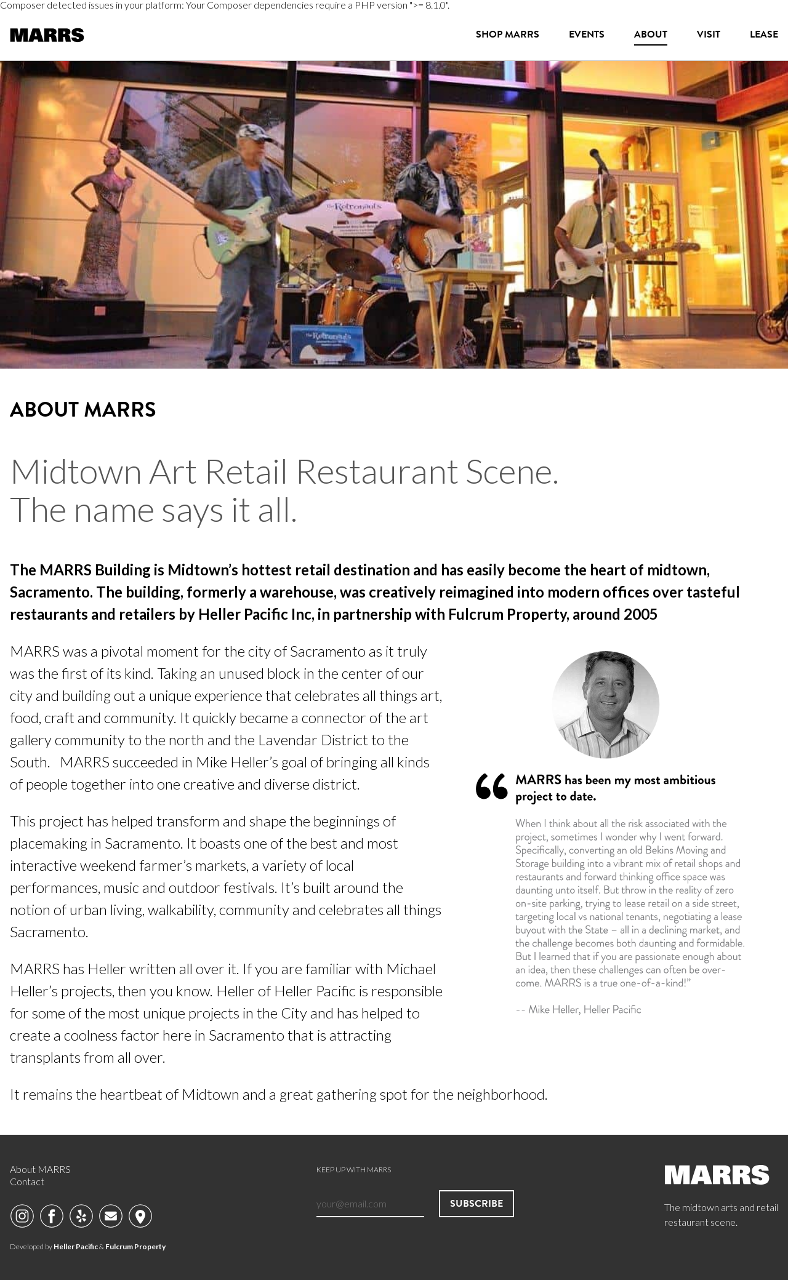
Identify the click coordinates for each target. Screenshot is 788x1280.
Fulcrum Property (135, 1246)
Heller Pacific (76, 1246)
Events (587, 34)
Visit (708, 34)
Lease (764, 34)
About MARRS (40, 1169)
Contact (27, 1181)
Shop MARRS (507, 34)
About (650, 34)
